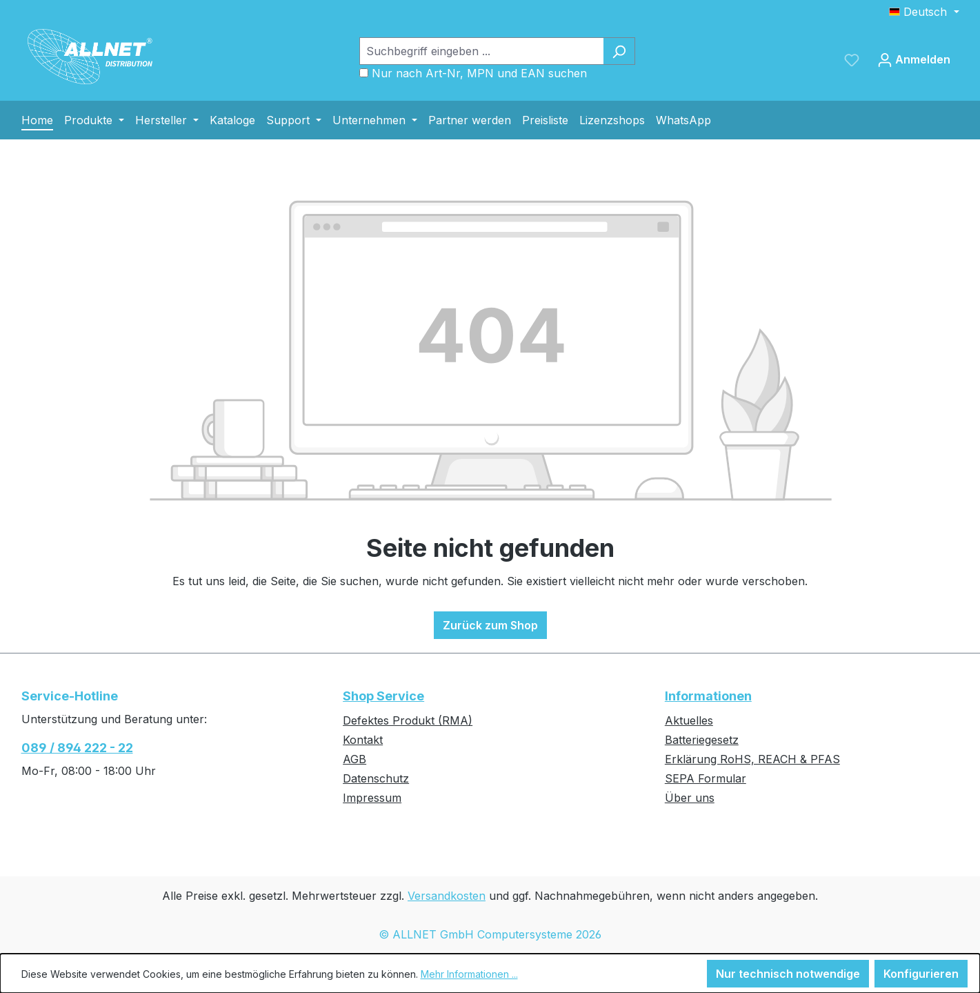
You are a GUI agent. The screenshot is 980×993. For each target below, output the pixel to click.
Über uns (689, 798)
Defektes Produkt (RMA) (407, 720)
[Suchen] (619, 51)
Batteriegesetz (702, 740)
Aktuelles (689, 720)
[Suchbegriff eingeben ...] (481, 51)
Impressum (372, 798)
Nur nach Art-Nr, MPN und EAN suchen (479, 73)
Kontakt (363, 740)
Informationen (708, 696)
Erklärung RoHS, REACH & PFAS (752, 759)
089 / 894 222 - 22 (77, 747)
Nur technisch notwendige (788, 974)
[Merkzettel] (851, 59)
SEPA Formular (705, 778)
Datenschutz (376, 778)
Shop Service (383, 696)
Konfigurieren (921, 974)
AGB (354, 759)
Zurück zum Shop (490, 625)
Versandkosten (447, 896)
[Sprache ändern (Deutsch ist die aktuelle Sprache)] (924, 11)
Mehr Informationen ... (469, 974)
